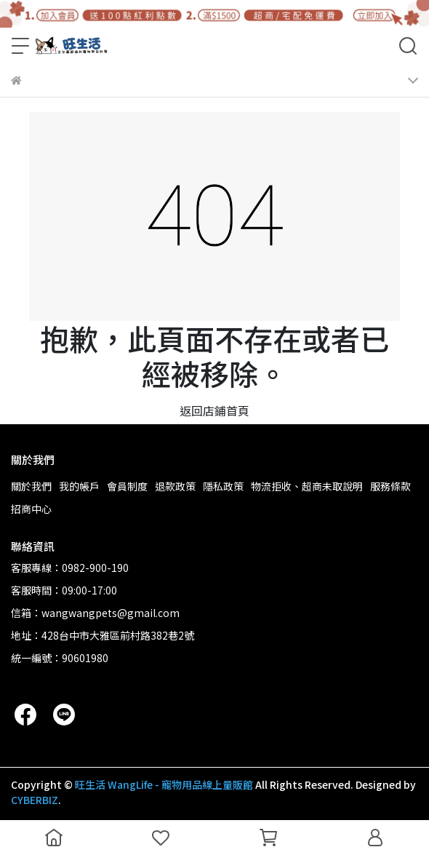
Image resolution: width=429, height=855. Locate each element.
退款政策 (175, 486)
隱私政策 (223, 486)
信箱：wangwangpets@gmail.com (95, 612)
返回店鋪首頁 (214, 410)
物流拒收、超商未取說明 (307, 486)
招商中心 (31, 508)
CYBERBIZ (34, 799)
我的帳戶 (79, 486)
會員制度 (127, 486)
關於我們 (31, 486)
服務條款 (390, 486)
